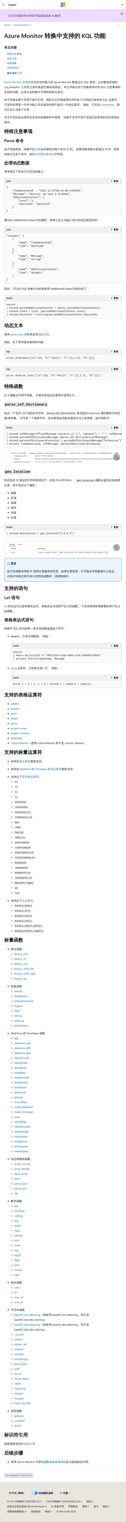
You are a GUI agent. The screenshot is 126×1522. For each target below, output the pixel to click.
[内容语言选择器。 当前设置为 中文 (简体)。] (16, 1493)
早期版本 (73, 1506)
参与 (96, 1506)
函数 (20, 334)
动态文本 (12, 58)
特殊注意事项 (14, 53)
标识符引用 (28, 1443)
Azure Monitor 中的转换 (19, 82)
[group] (63, 439)
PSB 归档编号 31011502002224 (63, 1501)
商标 (47, 1511)
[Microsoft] (63, 4)
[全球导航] (3, 5)
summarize (107, 104)
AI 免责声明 (57, 1506)
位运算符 (27, 900)
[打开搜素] (122, 5)
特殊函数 (12, 63)
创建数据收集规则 (52, 1462)
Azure (7, 24)
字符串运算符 (30, 776)
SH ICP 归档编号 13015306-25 (23, 1501)
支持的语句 (13, 67)
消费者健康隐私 (15, 1511)
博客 (84, 1506)
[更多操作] (119, 25)
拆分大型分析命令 (43, 154)
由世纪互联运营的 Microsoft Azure (25, 1506)
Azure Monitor (22, 24)
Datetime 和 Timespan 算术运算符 (41, 769)
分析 (38, 149)
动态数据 (29, 171)
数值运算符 (23, 761)
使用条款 (36, 1511)
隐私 (89, 1501)
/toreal (23, 1001)
